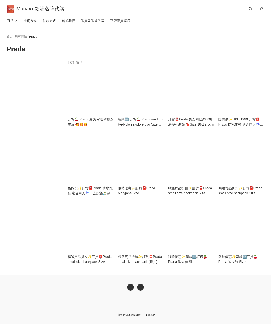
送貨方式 (30, 21)
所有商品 (21, 36)
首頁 (10, 36)
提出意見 (150, 314)
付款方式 (49, 21)
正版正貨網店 (120, 21)
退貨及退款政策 (92, 21)
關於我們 (68, 21)
